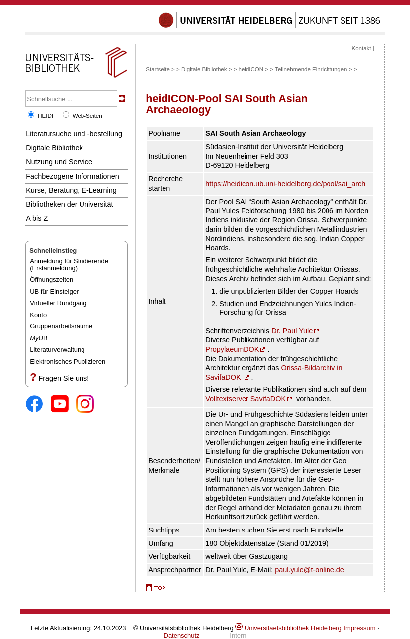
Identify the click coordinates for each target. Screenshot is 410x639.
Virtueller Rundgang (58, 303)
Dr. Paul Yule (292, 331)
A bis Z (37, 218)
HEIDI (45, 116)
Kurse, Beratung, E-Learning (71, 190)
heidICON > (254, 69)
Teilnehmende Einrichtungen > (313, 69)
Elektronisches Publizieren (67, 361)
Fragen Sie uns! (63, 378)
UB (38, 338)
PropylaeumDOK (232, 349)
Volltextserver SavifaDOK (245, 399)
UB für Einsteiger (54, 291)
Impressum (359, 628)
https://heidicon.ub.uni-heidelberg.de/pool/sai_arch (285, 184)
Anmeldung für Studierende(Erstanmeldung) (69, 264)
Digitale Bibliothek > (207, 69)
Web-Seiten (87, 116)
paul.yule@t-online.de (309, 570)
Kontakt (361, 48)
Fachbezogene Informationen (72, 176)
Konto (38, 315)
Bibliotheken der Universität (69, 204)
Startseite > (160, 69)
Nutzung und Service (59, 162)
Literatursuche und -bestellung (74, 134)
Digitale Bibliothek (54, 148)
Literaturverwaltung (57, 349)
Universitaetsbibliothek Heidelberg (288, 628)
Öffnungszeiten (51, 279)
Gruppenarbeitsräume (61, 326)
